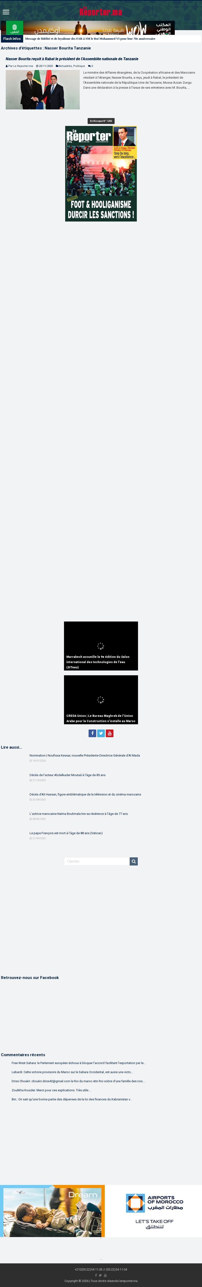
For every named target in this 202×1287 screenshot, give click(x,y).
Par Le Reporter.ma (20, 66)
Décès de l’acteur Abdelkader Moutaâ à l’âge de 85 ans (68, 775)
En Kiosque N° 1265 (101, 121)
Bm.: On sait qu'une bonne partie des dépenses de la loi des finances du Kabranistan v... (72, 1099)
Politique (79, 66)
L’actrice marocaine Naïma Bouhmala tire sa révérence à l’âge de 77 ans (79, 814)
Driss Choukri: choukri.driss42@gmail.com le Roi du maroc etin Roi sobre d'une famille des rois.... (78, 1081)
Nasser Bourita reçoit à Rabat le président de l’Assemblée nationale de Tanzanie (72, 59)
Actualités (65, 66)
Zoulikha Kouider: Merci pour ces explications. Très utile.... (51, 1090)
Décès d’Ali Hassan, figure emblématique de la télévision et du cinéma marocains (85, 794)
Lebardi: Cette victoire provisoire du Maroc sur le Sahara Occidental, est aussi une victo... (72, 1072)
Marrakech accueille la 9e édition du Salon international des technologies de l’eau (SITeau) (97, 662)
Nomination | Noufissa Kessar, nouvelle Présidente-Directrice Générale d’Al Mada (85, 755)
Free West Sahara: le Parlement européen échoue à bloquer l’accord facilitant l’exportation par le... (79, 1063)
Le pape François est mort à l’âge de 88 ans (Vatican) (66, 833)
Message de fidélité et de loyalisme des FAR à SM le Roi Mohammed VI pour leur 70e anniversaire (90, 38)
